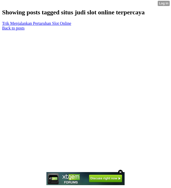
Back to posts (13, 28)
